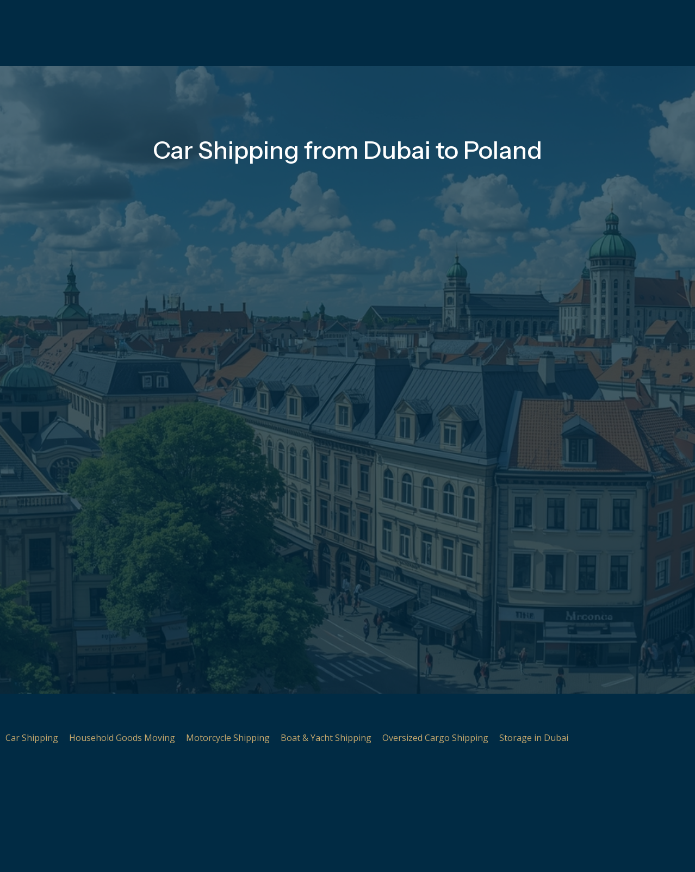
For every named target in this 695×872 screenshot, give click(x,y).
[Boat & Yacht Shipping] (294, 712)
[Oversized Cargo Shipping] (395, 712)
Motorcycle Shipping (228, 738)
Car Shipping (31, 738)
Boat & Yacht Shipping (326, 738)
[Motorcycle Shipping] (199, 712)
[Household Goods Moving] (82, 712)
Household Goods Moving (122, 738)
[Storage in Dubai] (512, 712)
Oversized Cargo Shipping (435, 738)
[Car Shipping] (19, 712)
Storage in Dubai (533, 738)
